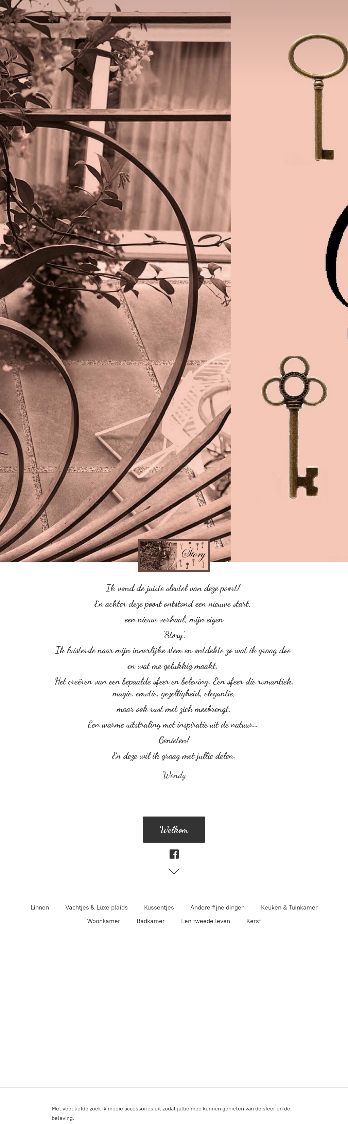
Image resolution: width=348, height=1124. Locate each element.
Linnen (40, 907)
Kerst (253, 921)
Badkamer (151, 921)
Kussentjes (159, 907)
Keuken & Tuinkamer (289, 907)
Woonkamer (103, 921)
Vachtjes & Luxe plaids (96, 907)
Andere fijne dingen (217, 907)
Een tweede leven (205, 921)
